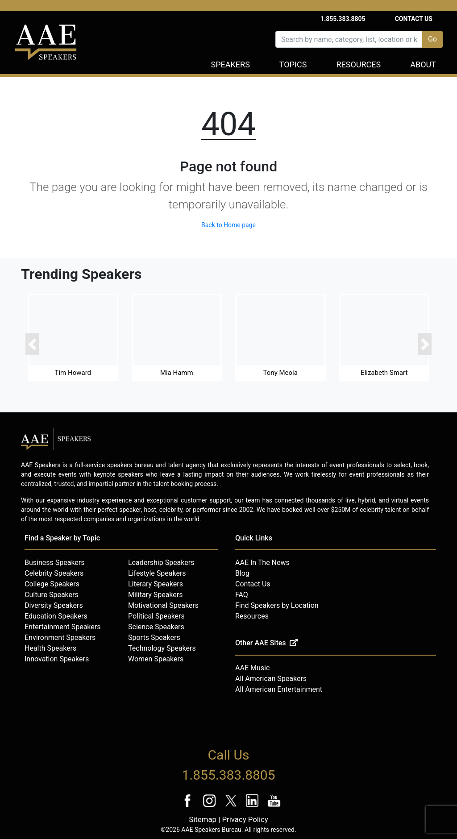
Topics (293, 64)
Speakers (230, 64)
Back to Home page (228, 224)
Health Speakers (50, 648)
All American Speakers (271, 678)
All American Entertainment (278, 689)
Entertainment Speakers (62, 627)
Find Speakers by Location (277, 605)
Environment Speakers (60, 637)
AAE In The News (262, 562)
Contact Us (413, 18)
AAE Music (252, 668)
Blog (242, 573)
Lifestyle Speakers (157, 573)
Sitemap (202, 819)
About (423, 64)
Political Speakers (156, 616)
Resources (358, 64)
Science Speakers (156, 627)
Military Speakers (155, 594)
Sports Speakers (154, 637)
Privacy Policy (245, 819)
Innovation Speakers (57, 659)
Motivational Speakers (163, 605)
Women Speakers (155, 659)
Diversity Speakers (54, 605)
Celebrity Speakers (54, 573)
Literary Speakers (155, 584)
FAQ (241, 594)
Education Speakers (56, 616)
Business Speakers (55, 562)
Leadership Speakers (161, 562)
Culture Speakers (52, 594)
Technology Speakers (162, 648)
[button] (32, 344)
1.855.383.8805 (343, 18)
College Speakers (52, 584)
